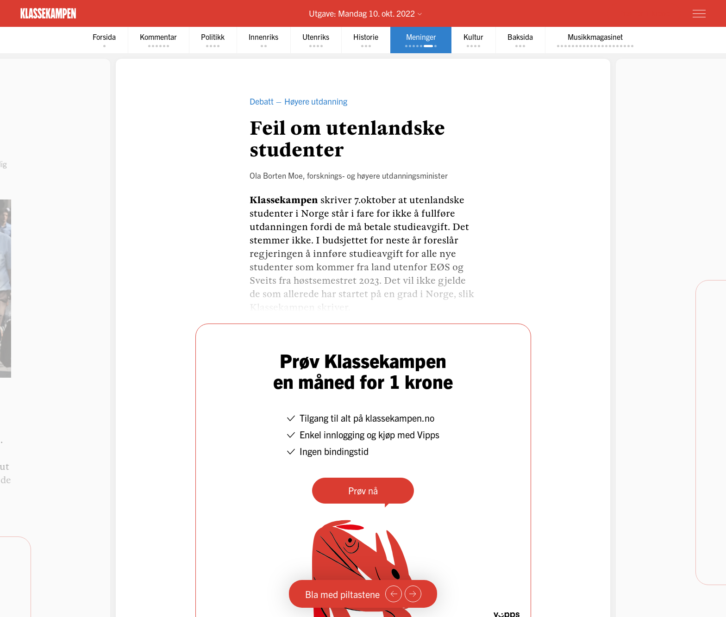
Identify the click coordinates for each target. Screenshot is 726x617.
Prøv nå (363, 490)
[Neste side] (413, 594)
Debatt (262, 101)
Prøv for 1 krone (644, 13)
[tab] (104, 40)
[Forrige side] (393, 594)
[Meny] (699, 13)
